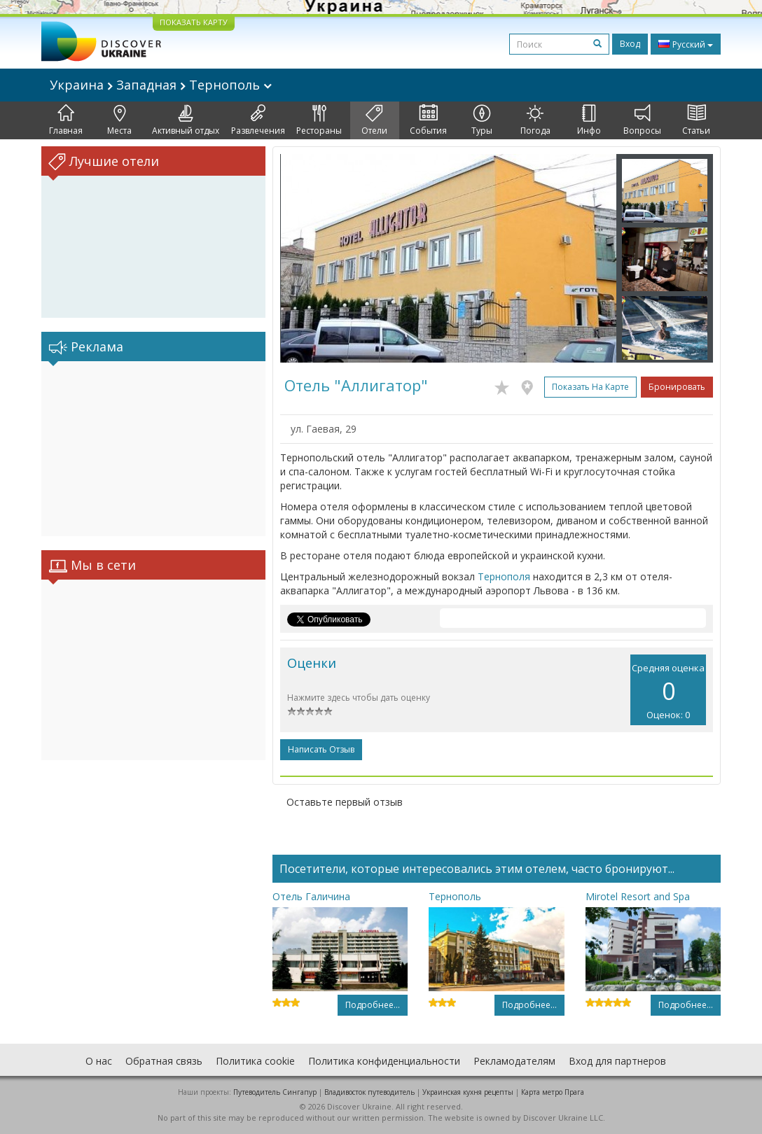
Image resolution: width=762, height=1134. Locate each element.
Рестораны (319, 120)
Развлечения (258, 120)
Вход (630, 44)
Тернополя (504, 576)
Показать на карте (590, 387)
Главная (66, 120)
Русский (685, 44)
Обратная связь (163, 1061)
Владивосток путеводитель (369, 1092)
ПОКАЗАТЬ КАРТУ (194, 22)
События (428, 120)
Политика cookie (255, 1061)
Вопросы (642, 120)
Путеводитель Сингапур (275, 1092)
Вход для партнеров (617, 1061)
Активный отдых (185, 120)
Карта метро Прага (552, 1092)
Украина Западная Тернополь (161, 84)
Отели (374, 120)
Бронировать (677, 387)
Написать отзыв (321, 749)
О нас (98, 1061)
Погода (535, 120)
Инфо (589, 120)
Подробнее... (372, 1005)
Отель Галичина (311, 896)
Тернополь (455, 896)
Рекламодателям (514, 1061)
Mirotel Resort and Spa (638, 896)
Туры (481, 120)
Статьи (696, 120)
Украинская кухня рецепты (467, 1092)
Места (119, 120)
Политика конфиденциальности (384, 1061)
